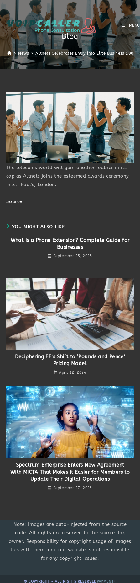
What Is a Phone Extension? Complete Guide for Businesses (70, 243)
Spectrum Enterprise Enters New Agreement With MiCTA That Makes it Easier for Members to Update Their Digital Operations (70, 472)
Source (14, 201)
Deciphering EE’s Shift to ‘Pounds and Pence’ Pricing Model (70, 360)
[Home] (9, 53)
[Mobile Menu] (131, 25)
